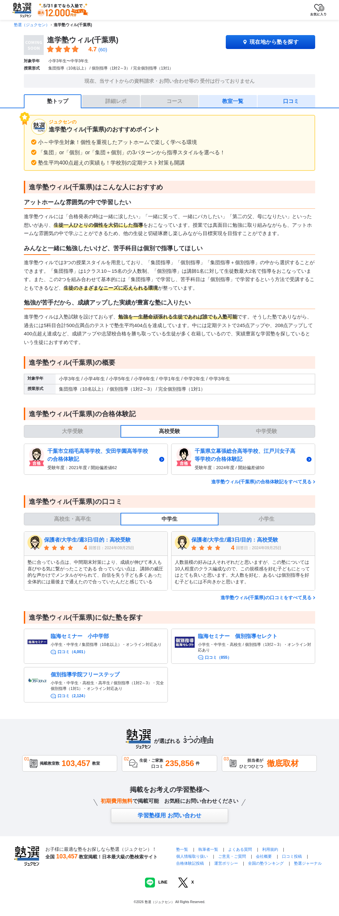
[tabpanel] (169, 459)
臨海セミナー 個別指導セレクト (237, 636)
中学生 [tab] (169, 519)
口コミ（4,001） (72, 652)
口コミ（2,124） (72, 696)
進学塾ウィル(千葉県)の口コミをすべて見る (266, 597)
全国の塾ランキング (266, 863)
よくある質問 (240, 849)
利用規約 (270, 849)
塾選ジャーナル (308, 863)
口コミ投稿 (292, 856)
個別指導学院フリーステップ (85, 674)
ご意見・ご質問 (232, 856)
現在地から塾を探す (270, 42)
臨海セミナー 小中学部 (80, 636)
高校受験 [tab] (169, 431)
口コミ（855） (218, 657)
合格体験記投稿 (190, 863)
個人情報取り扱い (192, 856)
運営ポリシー (226, 863)
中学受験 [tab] (266, 431)
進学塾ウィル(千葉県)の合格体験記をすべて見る (261, 481)
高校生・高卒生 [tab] (72, 519)
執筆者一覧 (208, 849)
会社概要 (264, 856)
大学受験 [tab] (72, 431)
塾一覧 (182, 849)
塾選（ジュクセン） (32, 25)
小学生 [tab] (266, 519)
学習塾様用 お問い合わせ (169, 815)
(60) (102, 49)
